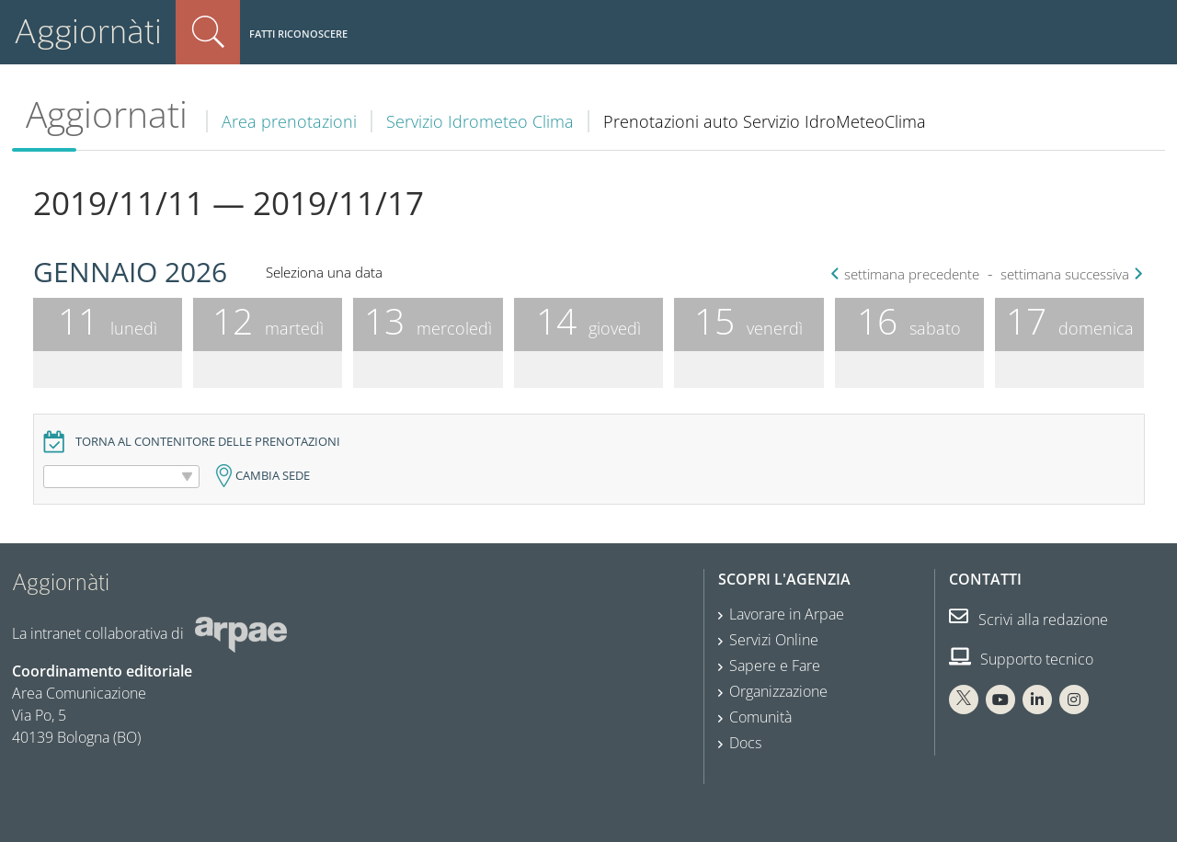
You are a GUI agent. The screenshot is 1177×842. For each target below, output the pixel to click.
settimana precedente (907, 274)
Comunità (760, 717)
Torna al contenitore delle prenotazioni (207, 441)
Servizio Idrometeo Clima (480, 121)
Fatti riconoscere (298, 33)
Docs (745, 743)
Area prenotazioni (289, 121)
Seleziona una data (324, 272)
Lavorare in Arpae (786, 614)
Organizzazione (778, 691)
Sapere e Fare (774, 665)
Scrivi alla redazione (1028, 619)
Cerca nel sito (208, 32)
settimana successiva (1069, 274)
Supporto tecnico (1021, 659)
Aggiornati (107, 114)
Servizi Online (773, 640)
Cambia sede (272, 476)
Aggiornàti (88, 31)
